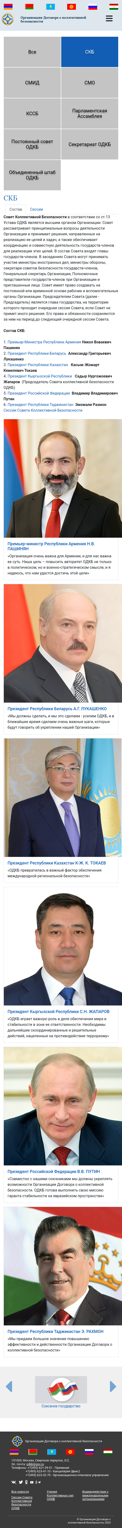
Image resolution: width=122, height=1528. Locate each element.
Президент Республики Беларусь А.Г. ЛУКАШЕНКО (57, 708)
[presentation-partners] (8, 1386)
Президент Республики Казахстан (38, 365)
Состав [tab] (15, 209)
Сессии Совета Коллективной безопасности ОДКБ (21, 1503)
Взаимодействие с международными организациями (95, 1495)
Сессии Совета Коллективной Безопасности (43, 410)
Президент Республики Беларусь (37, 353)
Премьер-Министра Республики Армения (44, 342)
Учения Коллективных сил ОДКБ (60, 1495)
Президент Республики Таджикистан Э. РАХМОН (56, 1331)
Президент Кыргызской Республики (40, 376)
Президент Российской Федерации (39, 393)
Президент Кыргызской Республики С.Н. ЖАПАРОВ (58, 1011)
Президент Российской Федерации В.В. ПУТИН (54, 1171)
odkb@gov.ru (35, 1464)
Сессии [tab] (36, 209)
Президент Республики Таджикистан (40, 404)
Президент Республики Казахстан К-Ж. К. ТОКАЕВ (57, 863)
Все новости (20, 1491)
